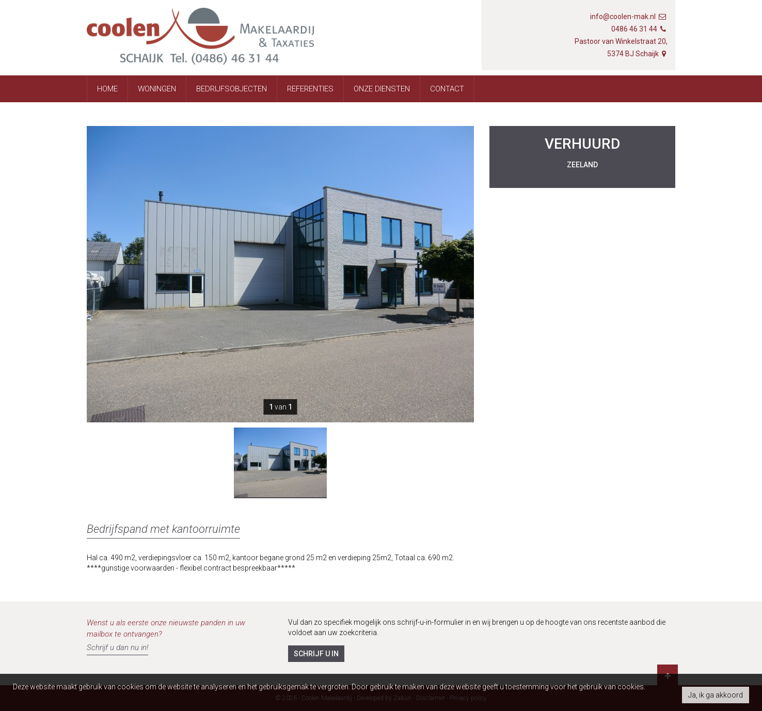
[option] (280, 463)
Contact (447, 88)
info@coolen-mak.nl (623, 16)
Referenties (310, 88)
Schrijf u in (316, 654)
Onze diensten (382, 88)
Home (107, 88)
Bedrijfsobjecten (231, 88)
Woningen (157, 88)
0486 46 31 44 (634, 29)
